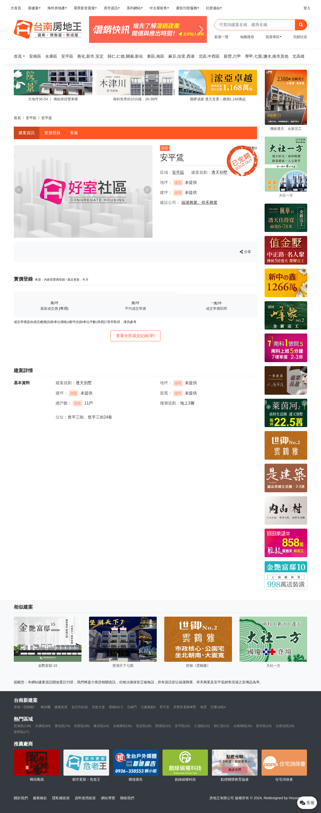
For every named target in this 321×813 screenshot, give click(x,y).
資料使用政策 (85, 798)
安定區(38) (143, 726)
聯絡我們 (127, 798)
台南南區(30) (242, 726)
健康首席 (60, 707)
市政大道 (98, 707)
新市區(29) (264, 726)
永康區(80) (43, 726)
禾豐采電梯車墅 (184, 707)
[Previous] (95, 29)
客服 (74, 133)
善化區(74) (62, 726)
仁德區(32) (202, 726)
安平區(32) (182, 726)
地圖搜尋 (247, 37)
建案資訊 (27, 133)
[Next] (201, 29)
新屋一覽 (221, 37)
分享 (245, 252)
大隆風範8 (148, 707)
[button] (21, 56)
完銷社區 (300, 37)
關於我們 (21, 798)
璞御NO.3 (116, 707)
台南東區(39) (122, 726)
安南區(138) (22, 726)
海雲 (203, 707)
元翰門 (132, 707)
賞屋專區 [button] (273, 37)
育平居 (164, 707)
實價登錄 (52, 133)
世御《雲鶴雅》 (25, 707)
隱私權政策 (61, 798)
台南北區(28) (285, 726)
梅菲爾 (45, 707)
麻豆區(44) (101, 726)
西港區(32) (163, 726)
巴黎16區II (218, 707)
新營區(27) (21, 732)
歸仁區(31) (221, 726)
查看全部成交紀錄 (135, 336)
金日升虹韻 (79, 707)
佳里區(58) (82, 726)
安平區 (31, 118)
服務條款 (40, 798)
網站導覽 (108, 798)
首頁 (17, 118)
